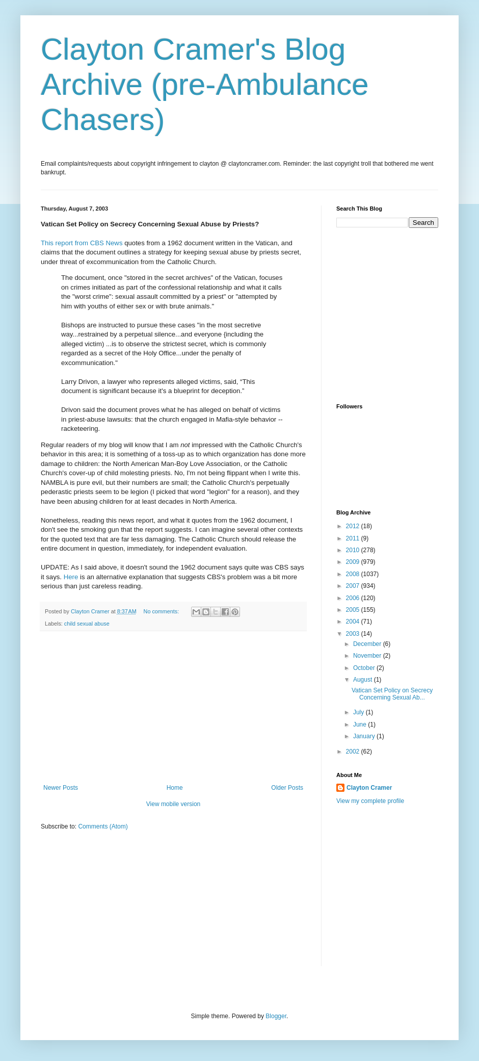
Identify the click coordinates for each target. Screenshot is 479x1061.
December (368, 644)
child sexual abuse (87, 623)
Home (175, 787)
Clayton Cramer (369, 787)
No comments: (162, 611)
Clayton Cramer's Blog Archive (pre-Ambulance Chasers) (205, 84)
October (365, 667)
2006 (353, 598)
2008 (353, 574)
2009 (353, 561)
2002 (353, 751)
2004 (353, 621)
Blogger (275, 1016)
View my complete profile (370, 801)
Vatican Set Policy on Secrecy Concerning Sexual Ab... (392, 694)
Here (72, 577)
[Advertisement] (173, 707)
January (365, 736)
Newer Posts (60, 787)
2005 (353, 609)
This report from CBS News (82, 243)
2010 (353, 550)
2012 (353, 526)
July (359, 712)
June (360, 724)
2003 (353, 633)
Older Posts (287, 787)
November (368, 655)
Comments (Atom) (102, 826)
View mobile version (173, 804)
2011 (353, 538)
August (363, 679)
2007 (353, 585)
